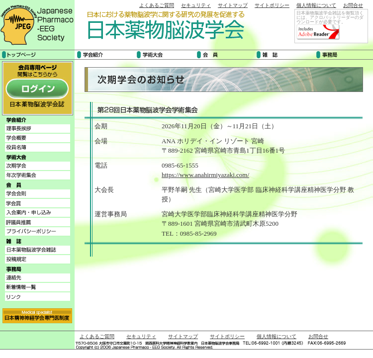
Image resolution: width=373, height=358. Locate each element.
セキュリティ (196, 5)
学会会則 (37, 193)
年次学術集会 (37, 175)
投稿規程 (37, 259)
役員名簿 (37, 147)
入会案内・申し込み (37, 212)
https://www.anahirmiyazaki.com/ (205, 175)
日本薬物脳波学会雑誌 (37, 250)
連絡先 (37, 277)
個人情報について (316, 5)
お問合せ (353, 5)
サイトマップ (233, 5)
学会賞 (37, 203)
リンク (37, 296)
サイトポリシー (272, 5)
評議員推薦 (37, 222)
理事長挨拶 (37, 128)
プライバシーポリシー (37, 231)
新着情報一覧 (37, 287)
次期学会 (37, 166)
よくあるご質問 (156, 5)
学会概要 (37, 138)
